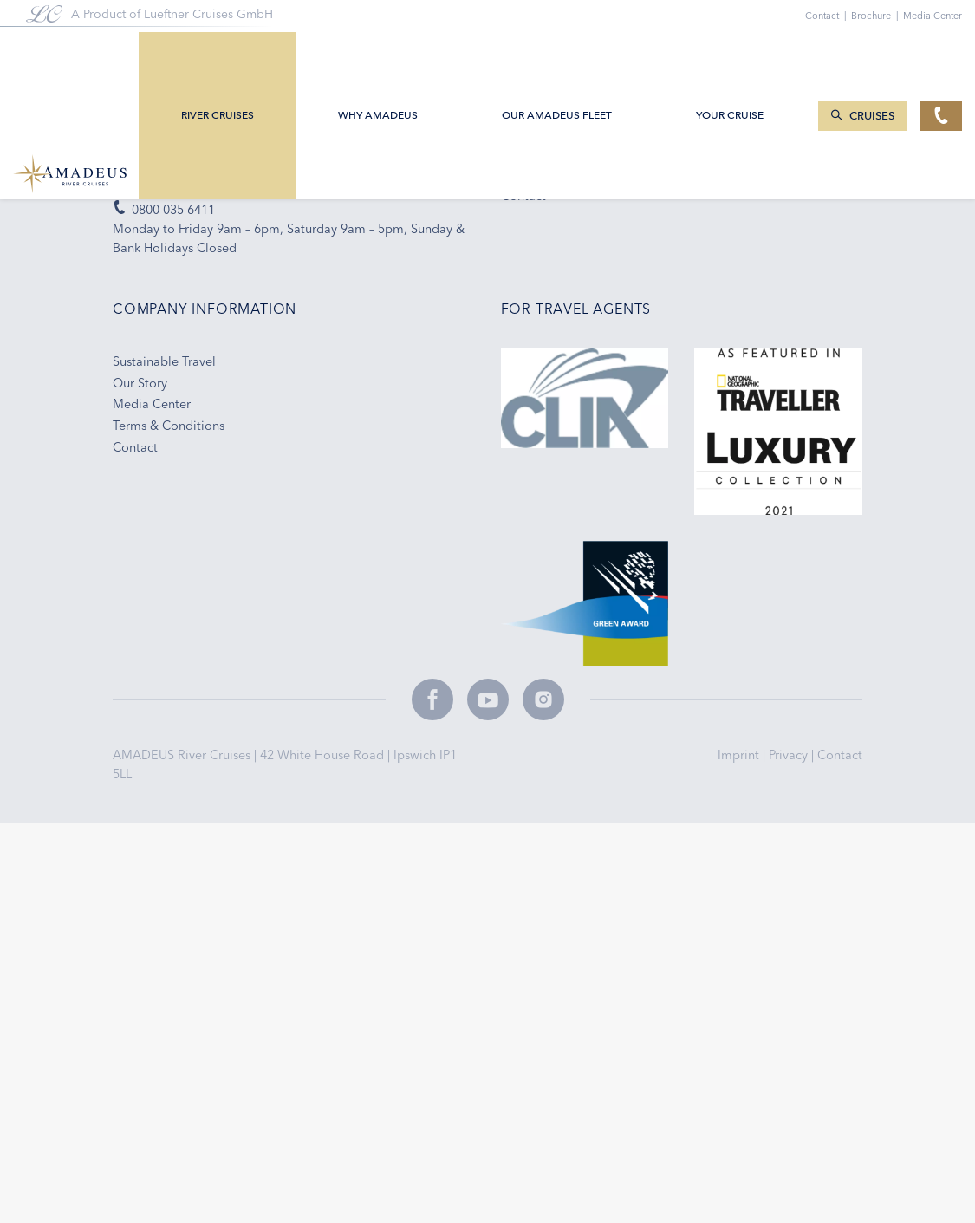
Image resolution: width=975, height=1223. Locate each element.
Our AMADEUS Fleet (559, 55)
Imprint (740, 755)
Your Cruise (731, 55)
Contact (839, 755)
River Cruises (219, 55)
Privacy (790, 755)
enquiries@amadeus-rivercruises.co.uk (232, 188)
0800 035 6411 (164, 210)
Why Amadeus (379, 55)
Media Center (932, 16)
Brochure (877, 16)
